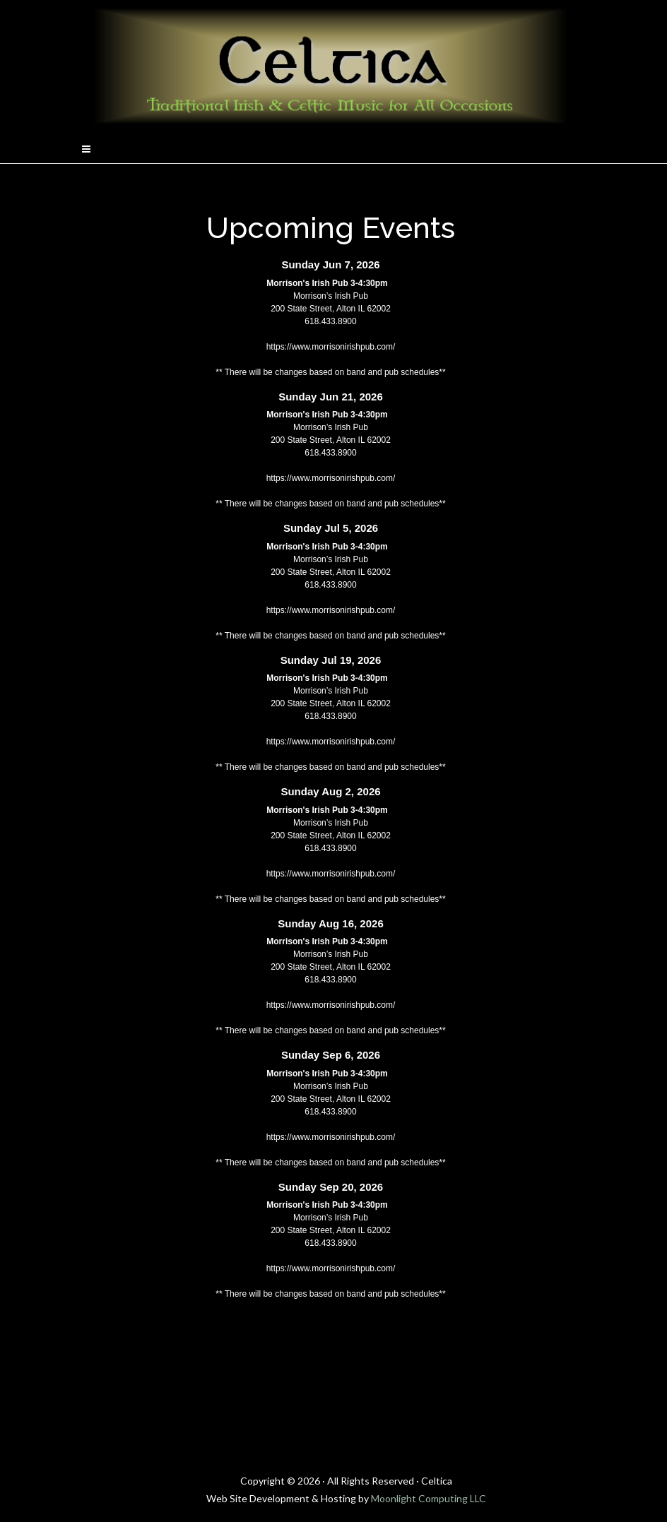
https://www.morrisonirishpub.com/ (331, 347)
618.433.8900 (330, 321)
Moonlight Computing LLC (428, 1498)
